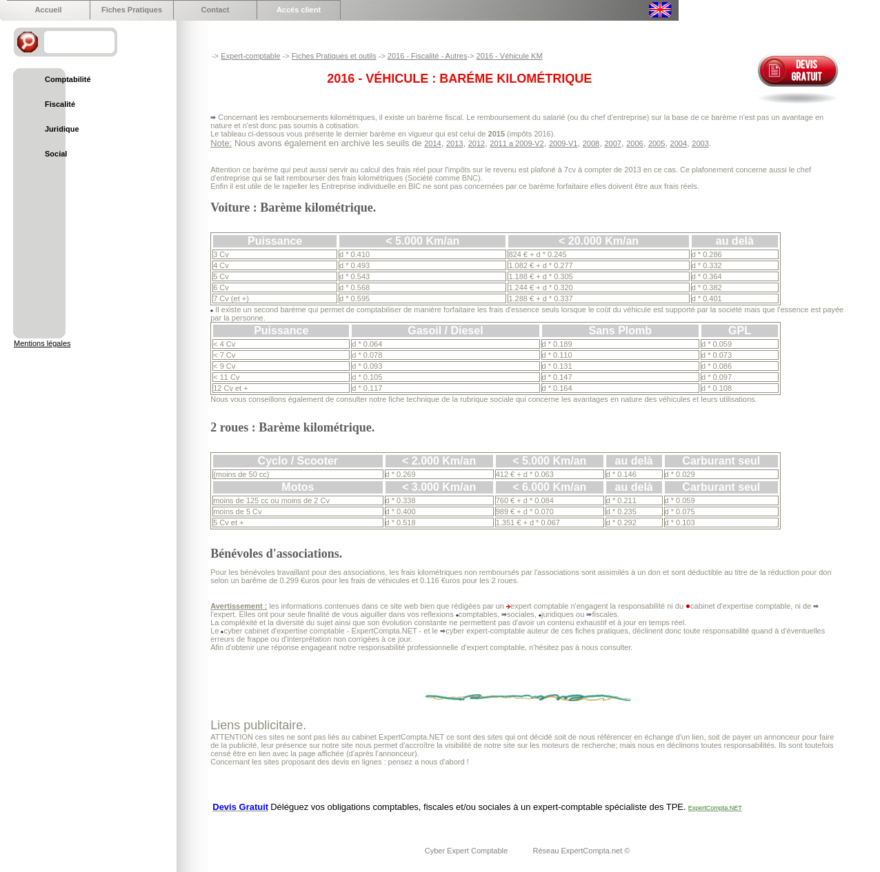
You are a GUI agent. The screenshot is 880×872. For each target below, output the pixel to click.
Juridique (62, 129)
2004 (678, 143)
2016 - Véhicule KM (510, 56)
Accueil (47, 10)
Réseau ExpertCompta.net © (581, 850)
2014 (432, 143)
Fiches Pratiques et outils (334, 56)
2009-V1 (563, 143)
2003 (700, 143)
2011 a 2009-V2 (516, 143)
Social (56, 154)
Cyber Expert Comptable (467, 850)
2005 (656, 143)
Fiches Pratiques (131, 10)
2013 (454, 143)
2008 (591, 143)
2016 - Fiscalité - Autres (428, 56)
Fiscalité (60, 104)
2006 (634, 143)
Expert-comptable (250, 56)
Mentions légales (42, 343)
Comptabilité (68, 79)
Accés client (299, 10)
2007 (612, 143)
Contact (215, 10)
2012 (476, 143)
